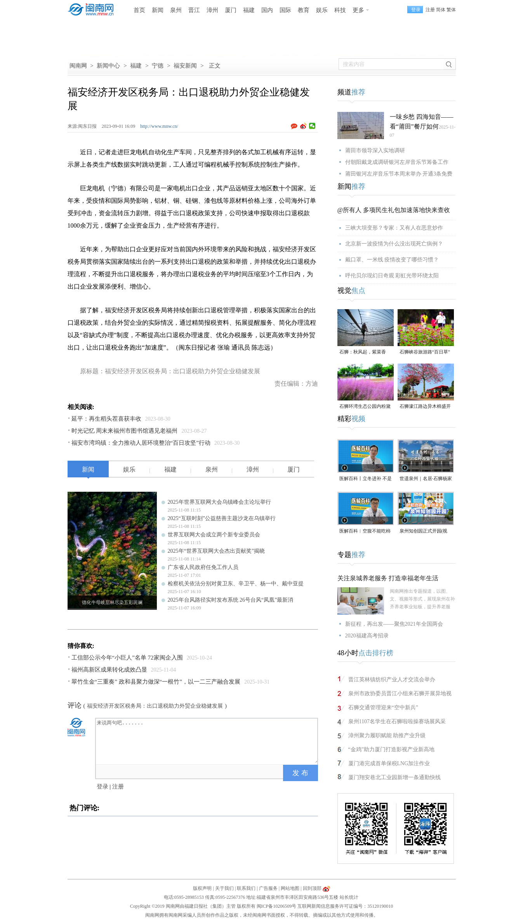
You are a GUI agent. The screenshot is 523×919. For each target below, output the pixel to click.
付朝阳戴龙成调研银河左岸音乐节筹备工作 (396, 162)
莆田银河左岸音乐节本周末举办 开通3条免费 (399, 174)
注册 (430, 9)
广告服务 (268, 888)
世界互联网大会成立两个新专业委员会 (214, 535)
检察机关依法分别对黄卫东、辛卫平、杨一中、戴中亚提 (236, 584)
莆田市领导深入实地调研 (375, 150)
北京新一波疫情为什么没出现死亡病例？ (394, 244)
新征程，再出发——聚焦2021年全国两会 (394, 624)
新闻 (157, 10)
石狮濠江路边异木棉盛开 (425, 406)
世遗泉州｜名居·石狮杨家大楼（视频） (426, 479)
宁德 (157, 66)
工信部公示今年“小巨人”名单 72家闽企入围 (127, 657)
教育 (303, 10)
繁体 (451, 9)
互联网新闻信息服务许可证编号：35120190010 (345, 906)
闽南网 (78, 66)
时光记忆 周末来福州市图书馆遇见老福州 (124, 431)
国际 (285, 10)
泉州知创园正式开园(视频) (424, 531)
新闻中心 (108, 66)
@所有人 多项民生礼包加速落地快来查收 (393, 210)
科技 (340, 10)
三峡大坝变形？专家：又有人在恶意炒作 (394, 228)
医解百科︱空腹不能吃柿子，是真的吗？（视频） (365, 531)
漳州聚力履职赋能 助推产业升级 (387, 735)
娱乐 (322, 10)
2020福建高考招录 (367, 636)
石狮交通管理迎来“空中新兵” (383, 707)
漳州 (212, 10)
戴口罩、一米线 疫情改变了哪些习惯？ (392, 260)
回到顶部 (312, 888)
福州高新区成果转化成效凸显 (109, 670)
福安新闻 (185, 66)
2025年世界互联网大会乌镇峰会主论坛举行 (219, 502)
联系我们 (246, 888)
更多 (358, 10)
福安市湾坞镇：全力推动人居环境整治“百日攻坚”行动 (140, 443)
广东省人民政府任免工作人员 (203, 567)
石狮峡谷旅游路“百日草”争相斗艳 (425, 352)
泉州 (176, 10)
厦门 (230, 10)
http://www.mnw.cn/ (159, 126)
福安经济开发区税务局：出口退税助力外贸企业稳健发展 (155, 706)
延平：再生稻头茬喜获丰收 (106, 419)
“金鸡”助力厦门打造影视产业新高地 (391, 749)
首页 (139, 10)
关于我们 (224, 888)
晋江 (194, 10)
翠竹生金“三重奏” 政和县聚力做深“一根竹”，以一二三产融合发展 (155, 682)
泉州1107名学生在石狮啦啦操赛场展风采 (397, 721)
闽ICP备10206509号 (277, 906)
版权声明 (202, 888)
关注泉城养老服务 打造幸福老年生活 (387, 578)
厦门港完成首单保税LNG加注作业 (389, 763)
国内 (267, 10)
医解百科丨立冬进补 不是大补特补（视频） (365, 479)
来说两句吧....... (207, 741)
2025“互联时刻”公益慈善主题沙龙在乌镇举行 (222, 518)
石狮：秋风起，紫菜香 (362, 352)
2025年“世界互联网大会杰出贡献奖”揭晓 (216, 551)
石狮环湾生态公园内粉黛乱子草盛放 (365, 407)
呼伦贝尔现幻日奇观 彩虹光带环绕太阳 (392, 275)
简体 (440, 9)
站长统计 (349, 897)
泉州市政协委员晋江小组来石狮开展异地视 (400, 693)
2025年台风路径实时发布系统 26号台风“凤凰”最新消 (231, 600)
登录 (102, 786)
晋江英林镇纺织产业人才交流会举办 (391, 679)
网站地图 (290, 888)
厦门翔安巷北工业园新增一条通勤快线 (394, 777)
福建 (249, 10)
